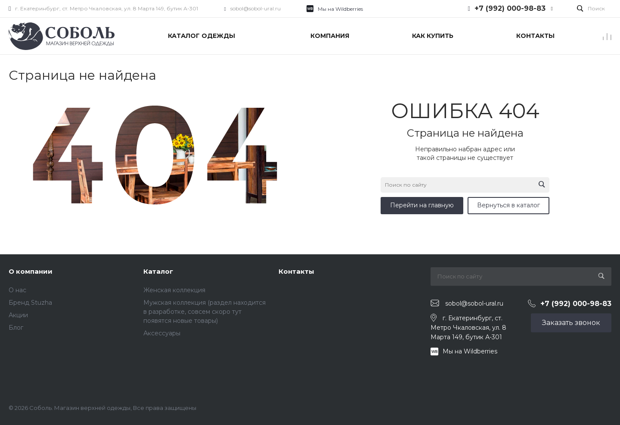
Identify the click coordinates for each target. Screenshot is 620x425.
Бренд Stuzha (30, 302)
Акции (18, 315)
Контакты (296, 271)
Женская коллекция (174, 290)
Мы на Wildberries (340, 9)
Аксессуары (161, 333)
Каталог (158, 271)
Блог (16, 327)
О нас (17, 290)
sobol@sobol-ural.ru (255, 8)
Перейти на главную (422, 205)
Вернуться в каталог (508, 205)
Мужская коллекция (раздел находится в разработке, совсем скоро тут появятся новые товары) (204, 312)
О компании (31, 271)
